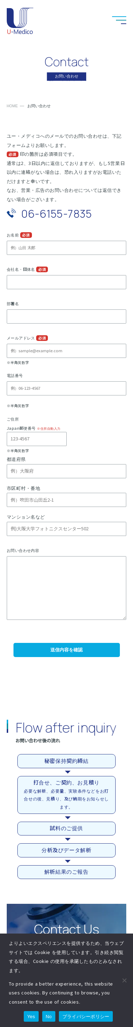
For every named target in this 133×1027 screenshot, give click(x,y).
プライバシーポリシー (86, 1016)
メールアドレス (21, 338)
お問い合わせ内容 (23, 550)
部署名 (13, 304)
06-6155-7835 (56, 214)
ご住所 (13, 419)
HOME (12, 106)
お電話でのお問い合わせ (66, 20)
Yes (31, 1016)
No (49, 1016)
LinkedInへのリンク (101, 20)
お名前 (13, 235)
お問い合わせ (83, 20)
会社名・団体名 (21, 269)
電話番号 (15, 375)
